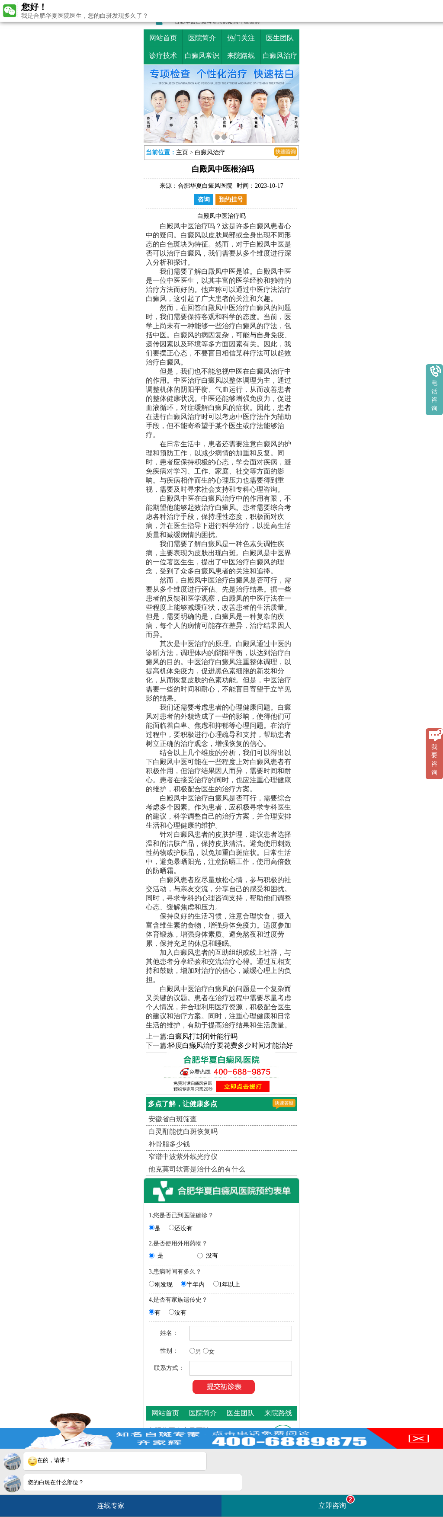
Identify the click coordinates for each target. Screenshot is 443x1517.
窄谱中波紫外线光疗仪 (183, 1156)
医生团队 (280, 38)
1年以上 (229, 1284)
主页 (182, 152)
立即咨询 (336, 1502)
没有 (212, 1255)
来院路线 (241, 55)
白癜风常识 (202, 55)
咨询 (204, 199)
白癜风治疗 (280, 55)
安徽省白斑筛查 (172, 1119)
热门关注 (241, 38)
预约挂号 (231, 199)
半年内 (195, 1284)
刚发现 (163, 1284)
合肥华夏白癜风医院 (205, 185)
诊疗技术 (163, 55)
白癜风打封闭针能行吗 (203, 1036)
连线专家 (111, 1505)
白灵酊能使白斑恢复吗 (183, 1131)
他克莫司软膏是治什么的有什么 (196, 1169)
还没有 (183, 1228)
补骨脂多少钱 (169, 1144)
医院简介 (202, 38)
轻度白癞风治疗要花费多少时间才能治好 (230, 1045)
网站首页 (163, 38)
